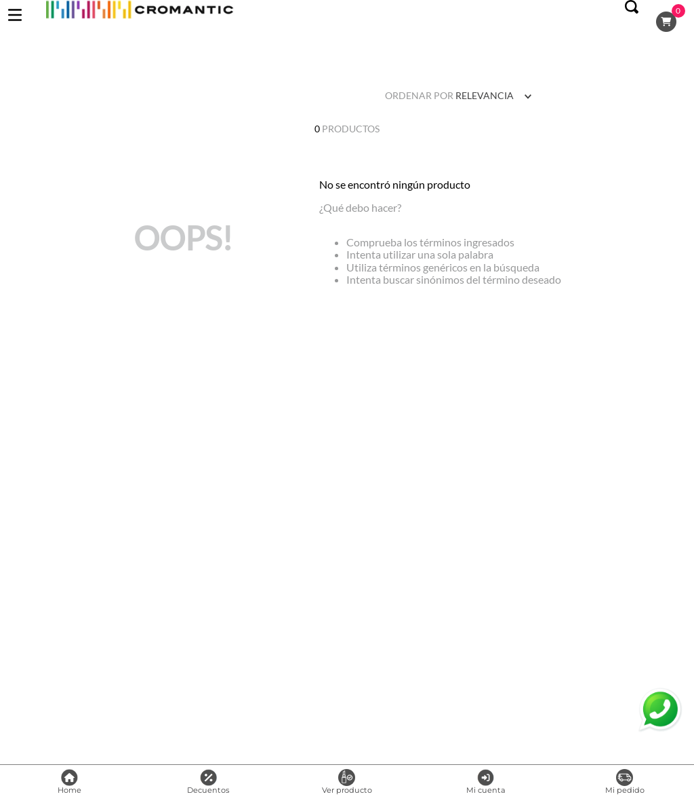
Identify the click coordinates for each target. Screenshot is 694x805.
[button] (631, 21)
